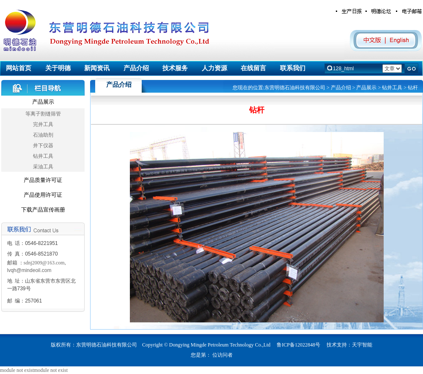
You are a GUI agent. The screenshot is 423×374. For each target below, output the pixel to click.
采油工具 (43, 167)
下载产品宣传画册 (43, 209)
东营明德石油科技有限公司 (294, 88)
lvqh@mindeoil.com (29, 270)
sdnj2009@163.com (44, 263)
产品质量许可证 (43, 180)
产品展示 (43, 102)
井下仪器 (43, 145)
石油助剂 (43, 135)
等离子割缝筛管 (43, 114)
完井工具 (43, 124)
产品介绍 (341, 88)
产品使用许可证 (43, 195)
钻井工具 (43, 156)
